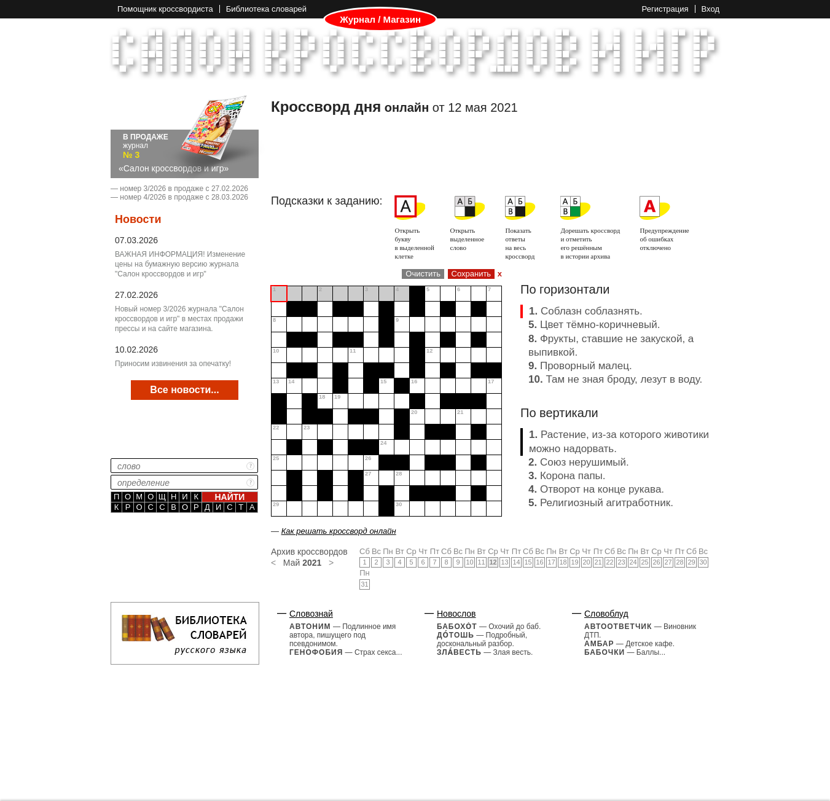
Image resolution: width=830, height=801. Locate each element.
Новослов (456, 614)
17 (551, 562)
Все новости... (184, 390)
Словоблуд (606, 614)
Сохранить (471, 273)
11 (481, 562)
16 (539, 562)
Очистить (422, 273)
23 (621, 562)
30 (703, 562)
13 (504, 562)
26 (656, 562)
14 (516, 562)
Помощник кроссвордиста (165, 9)
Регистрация (665, 9)
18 (562, 562)
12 (492, 562)
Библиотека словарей (266, 9)
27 (667, 562)
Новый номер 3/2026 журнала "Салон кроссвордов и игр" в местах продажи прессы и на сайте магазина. (179, 319)
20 (586, 562)
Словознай (311, 614)
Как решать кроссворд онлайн (338, 531)
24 (632, 562)
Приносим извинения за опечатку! (173, 363)
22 (609, 562)
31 (364, 584)
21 (597, 562)
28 (679, 562)
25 (644, 562)
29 (691, 562)
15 (527, 562)
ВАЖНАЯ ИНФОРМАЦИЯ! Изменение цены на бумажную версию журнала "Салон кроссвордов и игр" (180, 264)
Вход (710, 9)
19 (574, 562)
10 (469, 562)
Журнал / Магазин (380, 20)
